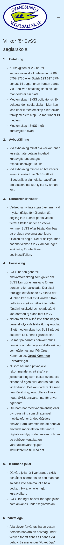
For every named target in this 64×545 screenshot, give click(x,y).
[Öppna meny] (59, 17)
